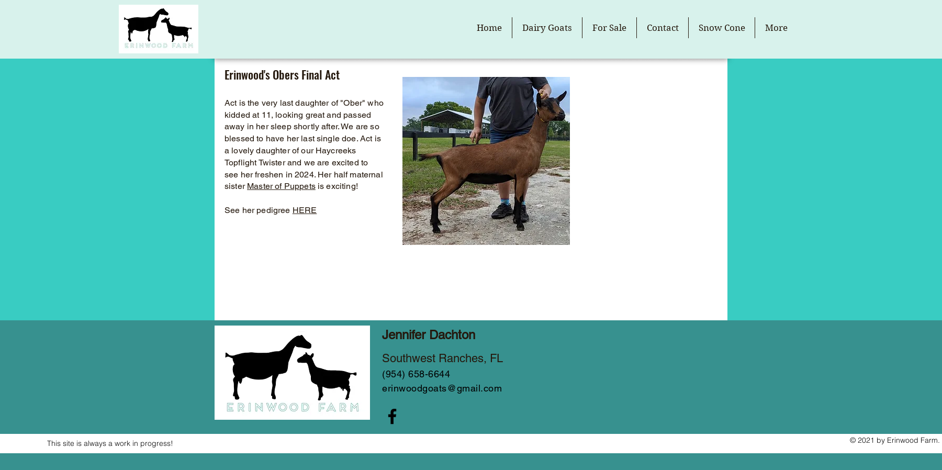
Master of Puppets (281, 186)
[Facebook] (392, 416)
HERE (305, 210)
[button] (547, 27)
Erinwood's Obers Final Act (282, 74)
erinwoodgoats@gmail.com (442, 388)
